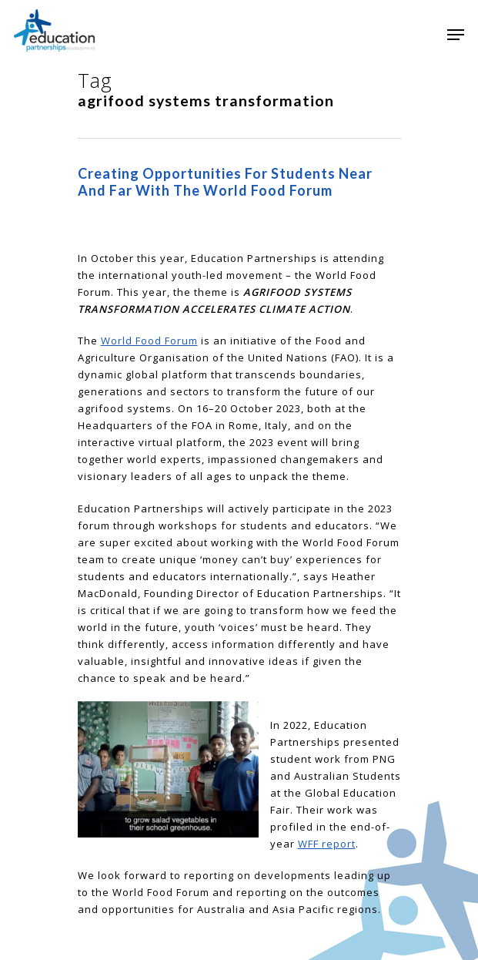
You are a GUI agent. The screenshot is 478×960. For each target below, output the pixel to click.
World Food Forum (149, 340)
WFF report (327, 844)
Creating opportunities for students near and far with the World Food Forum (225, 182)
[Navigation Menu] (455, 34)
